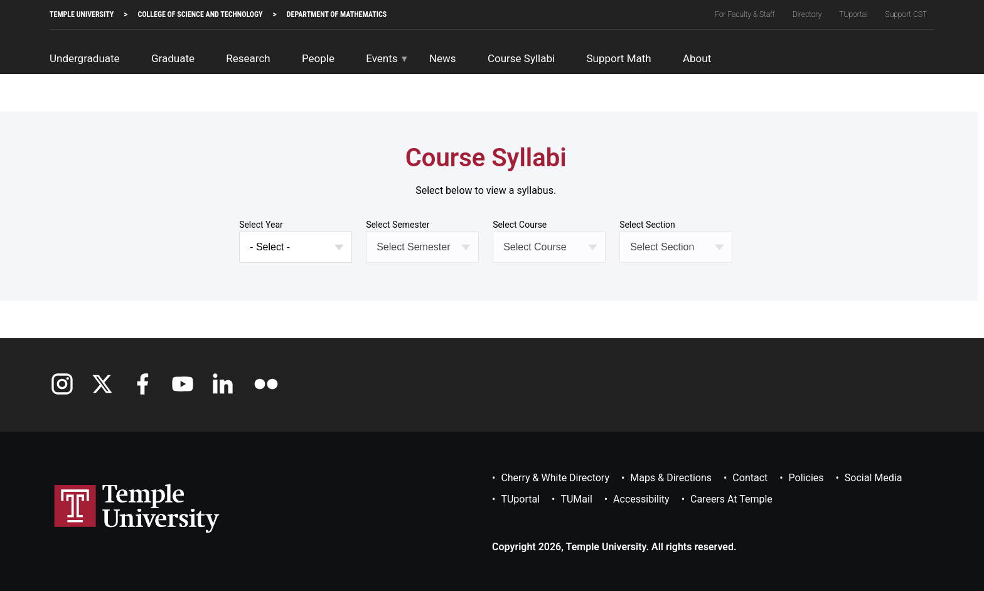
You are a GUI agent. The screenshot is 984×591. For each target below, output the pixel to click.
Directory (807, 14)
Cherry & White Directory (555, 478)
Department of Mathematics (337, 14)
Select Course (520, 225)
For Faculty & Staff (745, 14)
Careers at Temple (731, 499)
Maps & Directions (671, 478)
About (697, 58)
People (318, 58)
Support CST (906, 14)
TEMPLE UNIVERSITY (82, 14)
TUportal (853, 14)
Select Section (647, 225)
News (442, 58)
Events (381, 58)
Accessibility (641, 499)
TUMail (576, 499)
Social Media (873, 478)
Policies (806, 478)
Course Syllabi (521, 58)
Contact (749, 478)
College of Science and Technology (199, 14)
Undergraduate (85, 58)
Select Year (261, 225)
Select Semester (397, 225)
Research (248, 58)
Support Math (618, 58)
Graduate (173, 58)
